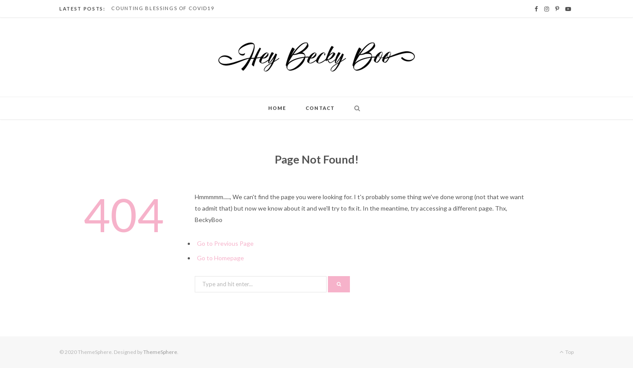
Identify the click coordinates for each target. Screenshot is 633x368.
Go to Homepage (220, 258)
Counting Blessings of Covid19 (162, 8)
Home (277, 108)
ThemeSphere (160, 352)
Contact (320, 108)
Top (567, 352)
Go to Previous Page (225, 243)
